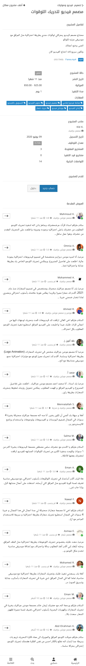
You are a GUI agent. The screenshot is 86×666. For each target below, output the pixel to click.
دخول (33, 188)
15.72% (37, 143)
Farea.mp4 (70, 60)
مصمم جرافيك (74, 131)
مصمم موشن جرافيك (62, 218)
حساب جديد (49, 188)
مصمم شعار (66, 535)
